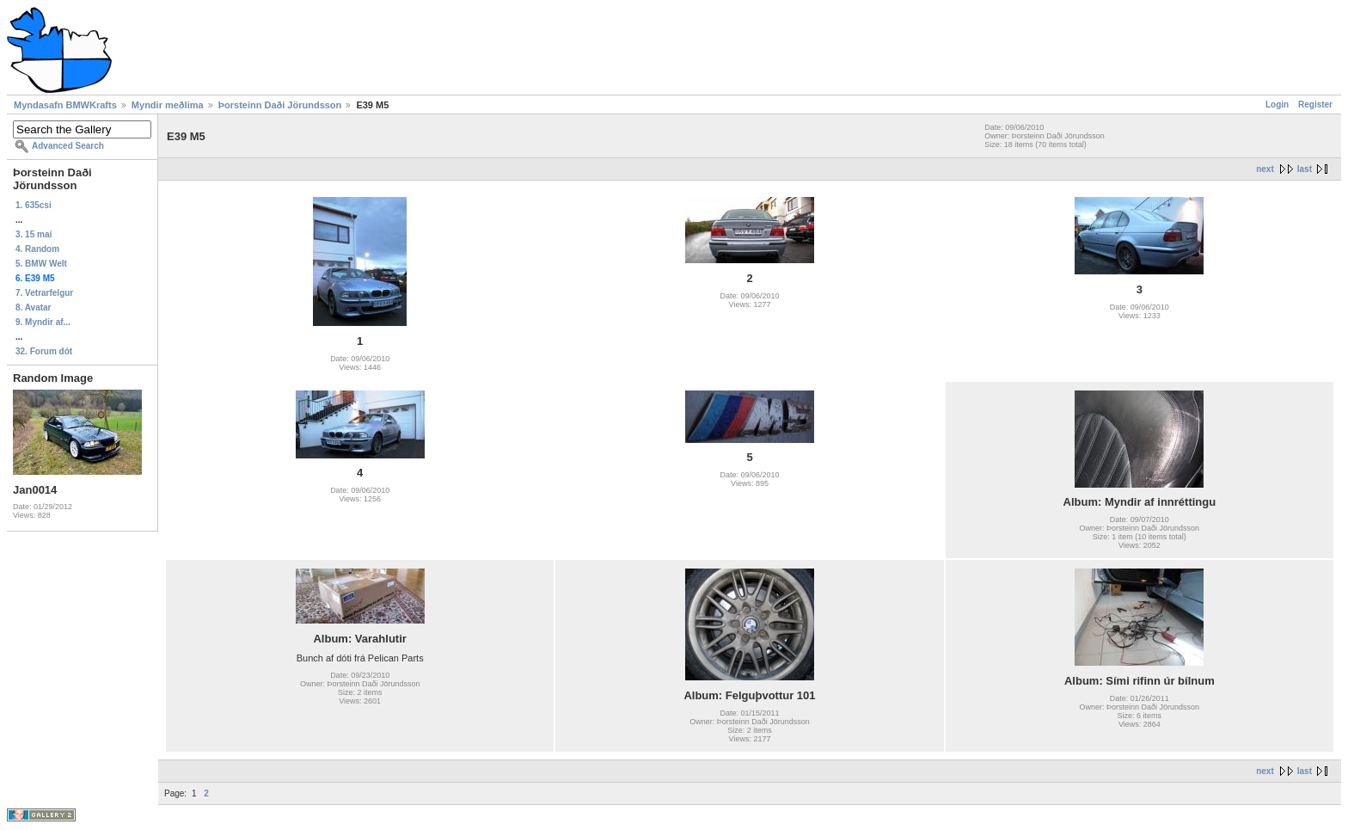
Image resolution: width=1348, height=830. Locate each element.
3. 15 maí (33, 234)
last (1304, 169)
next (1265, 169)
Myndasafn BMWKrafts (65, 105)
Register (1315, 104)
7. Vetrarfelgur (44, 293)
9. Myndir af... (42, 322)
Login (1277, 104)
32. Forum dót (43, 351)
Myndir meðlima (168, 105)
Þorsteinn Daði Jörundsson (280, 105)
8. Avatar (33, 307)
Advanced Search (68, 146)
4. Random (37, 249)
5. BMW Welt (41, 263)
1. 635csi (33, 205)
